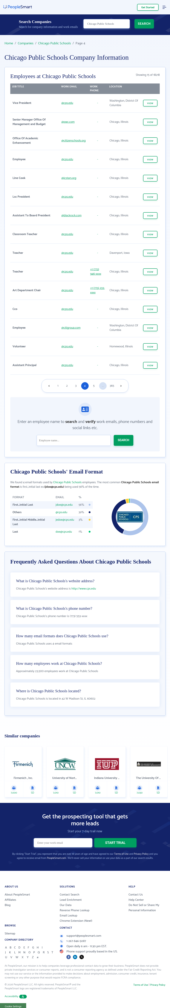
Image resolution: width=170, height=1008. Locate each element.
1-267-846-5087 (73, 941)
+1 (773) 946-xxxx (95, 271)
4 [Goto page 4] (85, 385)
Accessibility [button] (16, 997)
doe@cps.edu (64, 531)
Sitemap (10, 934)
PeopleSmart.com (56, 858)
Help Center (136, 900)
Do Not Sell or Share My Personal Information (143, 908)
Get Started (147, 7)
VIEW (150, 103)
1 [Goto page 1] (57, 385)
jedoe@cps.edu (65, 519)
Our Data (65, 905)
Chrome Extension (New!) (76, 921)
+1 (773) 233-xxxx (97, 290)
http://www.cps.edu (83, 589)
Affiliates (10, 900)
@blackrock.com (72, 215)
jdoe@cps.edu (64, 504)
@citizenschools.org (74, 140)
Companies (25, 43)
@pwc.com (68, 121)
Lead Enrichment (71, 900)
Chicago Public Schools (54, 43)
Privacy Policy (141, 854)
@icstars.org (69, 178)
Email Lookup (68, 916)
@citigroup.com (71, 327)
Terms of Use (121, 854)
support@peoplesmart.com (80, 936)
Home (8, 43)
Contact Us (135, 895)
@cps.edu (67, 103)
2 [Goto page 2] (67, 385)
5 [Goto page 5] (94, 385)
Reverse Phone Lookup (74, 910)
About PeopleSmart (17, 895)
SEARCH (144, 25)
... (103, 385)
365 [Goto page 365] (112, 385)
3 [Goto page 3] (75, 385)
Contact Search (69, 895)
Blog (8, 905)
